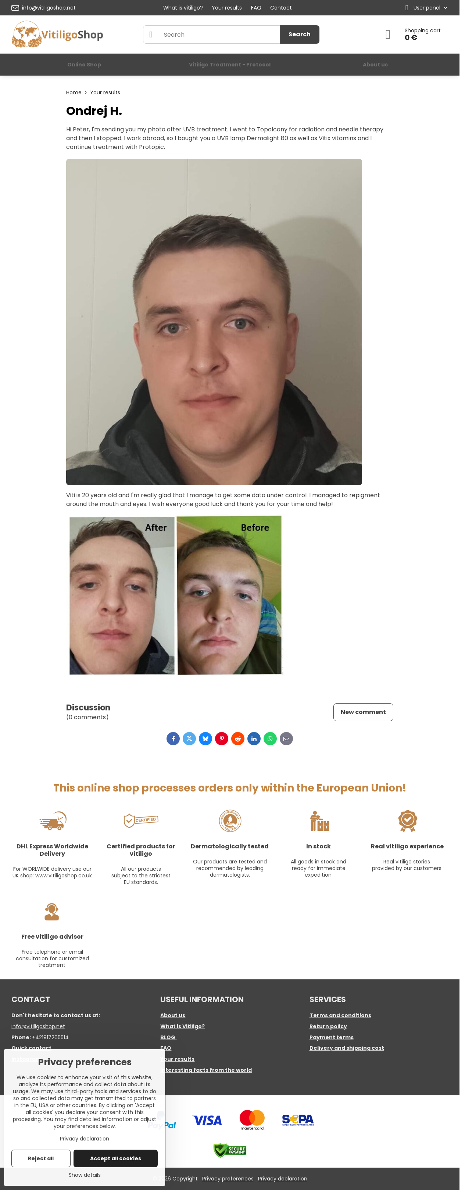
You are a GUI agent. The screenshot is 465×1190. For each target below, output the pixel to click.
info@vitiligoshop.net (38, 1026)
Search (300, 34)
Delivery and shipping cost (347, 1048)
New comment (363, 712)
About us (172, 1015)
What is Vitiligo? (182, 1026)
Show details (85, 1175)
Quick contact (31, 1048)
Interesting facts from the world (206, 1070)
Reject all (41, 1158)
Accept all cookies (115, 1158)
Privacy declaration (282, 1178)
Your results (177, 1059)
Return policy (328, 1026)
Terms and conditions (340, 1015)
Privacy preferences (228, 1178)
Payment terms (332, 1037)
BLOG (167, 1037)
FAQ (165, 1048)
